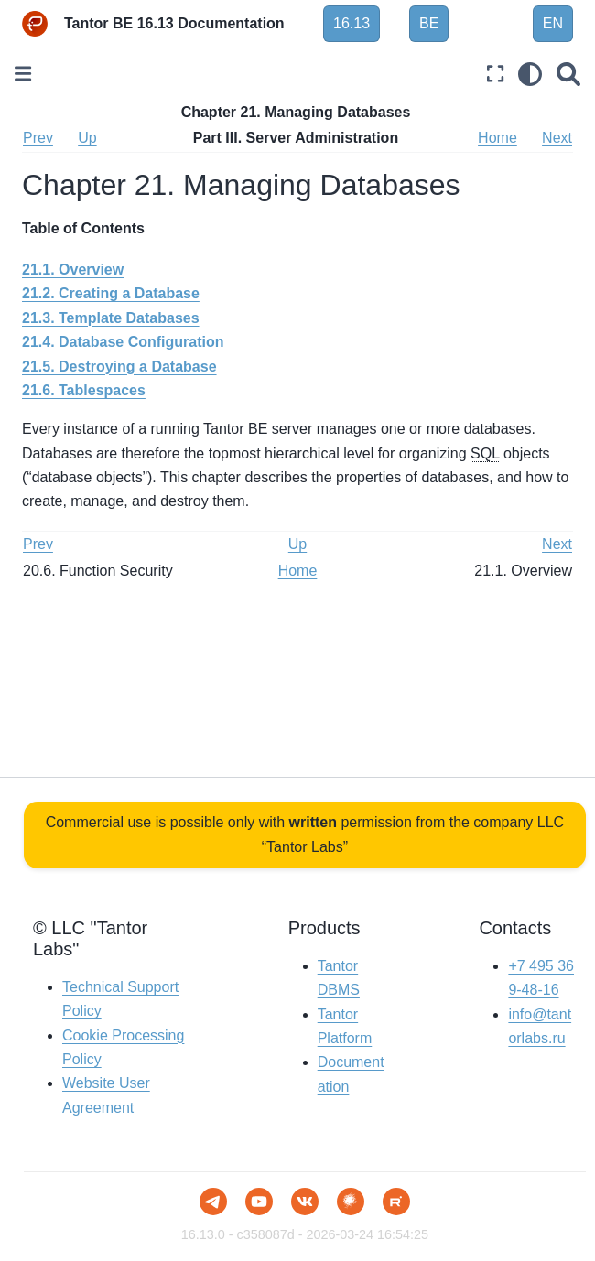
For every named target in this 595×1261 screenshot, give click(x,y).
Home (497, 138)
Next (557, 138)
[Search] (568, 73)
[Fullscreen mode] (495, 73)
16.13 (351, 23)
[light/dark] (530, 73)
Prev (38, 138)
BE (428, 23)
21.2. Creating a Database (111, 293)
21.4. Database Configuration (123, 342)
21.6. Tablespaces (84, 390)
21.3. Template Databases (111, 318)
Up (87, 138)
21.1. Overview (73, 269)
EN (553, 23)
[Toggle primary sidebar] (22, 73)
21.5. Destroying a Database (119, 366)
